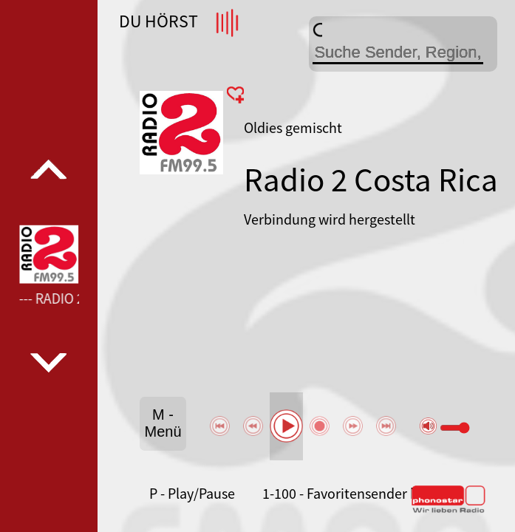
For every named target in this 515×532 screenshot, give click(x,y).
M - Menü (162, 423)
